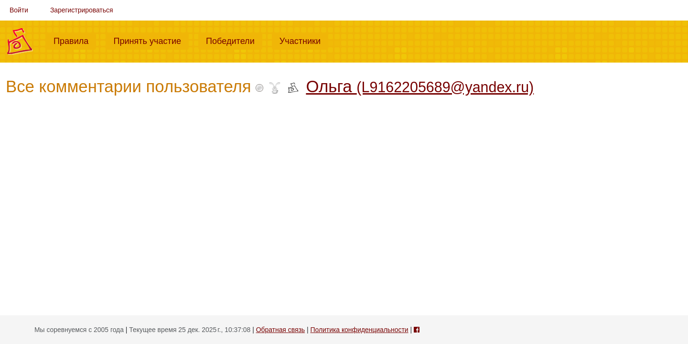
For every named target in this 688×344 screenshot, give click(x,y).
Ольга (420, 86)
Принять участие (151, 40)
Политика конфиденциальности (359, 329)
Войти (19, 10)
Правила (75, 40)
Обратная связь (280, 329)
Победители (234, 40)
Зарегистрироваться (81, 10)
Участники (304, 40)
